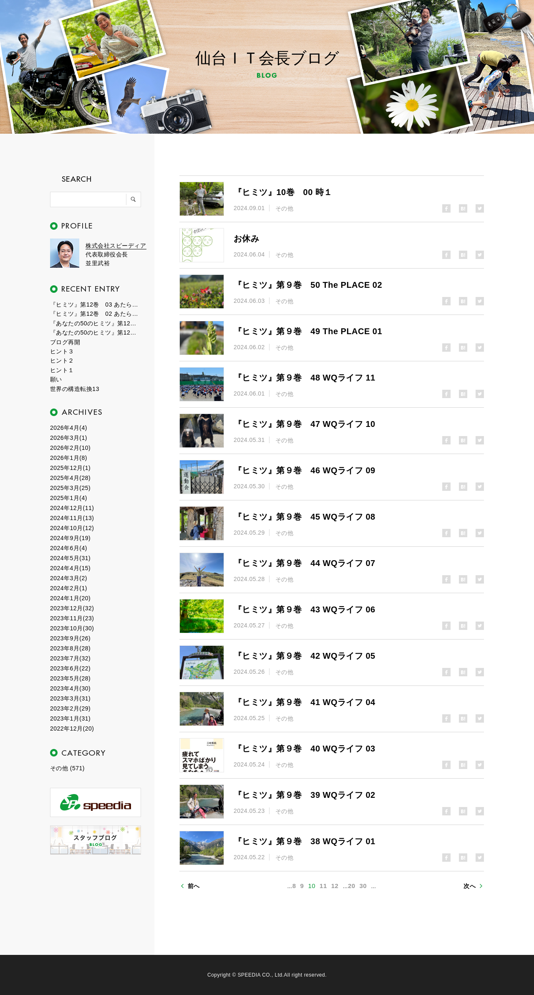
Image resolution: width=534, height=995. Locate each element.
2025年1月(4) (68, 498)
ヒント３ (62, 351)
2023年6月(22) (70, 668)
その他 (284, 208)
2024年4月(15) (70, 568)
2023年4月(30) (70, 688)
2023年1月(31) (70, 718)
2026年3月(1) (68, 437)
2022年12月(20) (72, 728)
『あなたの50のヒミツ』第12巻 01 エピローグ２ (96, 323)
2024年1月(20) (70, 598)
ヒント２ (62, 360)
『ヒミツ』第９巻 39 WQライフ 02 (304, 795)
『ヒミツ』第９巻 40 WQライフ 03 (304, 748)
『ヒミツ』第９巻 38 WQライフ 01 (304, 841)
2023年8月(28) (70, 648)
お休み (246, 238)
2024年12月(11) (72, 508)
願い (56, 379)
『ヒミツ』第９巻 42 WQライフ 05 (304, 655)
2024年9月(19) (70, 538)
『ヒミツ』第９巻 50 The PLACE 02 (308, 284)
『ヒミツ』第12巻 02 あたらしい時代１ (96, 313)
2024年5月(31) (70, 558)
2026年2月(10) (70, 447)
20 (351, 885)
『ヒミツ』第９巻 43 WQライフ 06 (304, 609)
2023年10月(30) (72, 628)
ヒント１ (62, 370)
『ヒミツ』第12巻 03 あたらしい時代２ (96, 304)
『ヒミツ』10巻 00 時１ (283, 192)
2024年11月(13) (72, 518)
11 (323, 885)
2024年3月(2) (68, 578)
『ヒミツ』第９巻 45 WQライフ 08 (304, 516)
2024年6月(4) (68, 548)
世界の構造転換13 (74, 389)
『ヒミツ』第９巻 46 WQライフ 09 (304, 470)
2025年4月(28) (70, 478)
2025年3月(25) (70, 488)
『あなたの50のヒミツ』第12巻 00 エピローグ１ (96, 332)
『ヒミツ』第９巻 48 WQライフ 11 (304, 377)
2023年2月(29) (70, 708)
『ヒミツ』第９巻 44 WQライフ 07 (304, 563)
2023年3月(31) (70, 698)
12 (335, 885)
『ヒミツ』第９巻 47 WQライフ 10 (304, 424)
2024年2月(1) (68, 588)
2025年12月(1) (70, 468)
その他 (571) (67, 768)
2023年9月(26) (70, 638)
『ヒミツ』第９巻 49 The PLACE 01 (308, 331)
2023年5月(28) (70, 678)
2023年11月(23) (72, 618)
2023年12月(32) (72, 608)
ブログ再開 (65, 342)
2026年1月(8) (68, 457)
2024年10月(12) (72, 528)
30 (363, 885)
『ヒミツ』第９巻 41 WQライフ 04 (304, 702)
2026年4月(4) (68, 427)
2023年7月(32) (70, 658)
